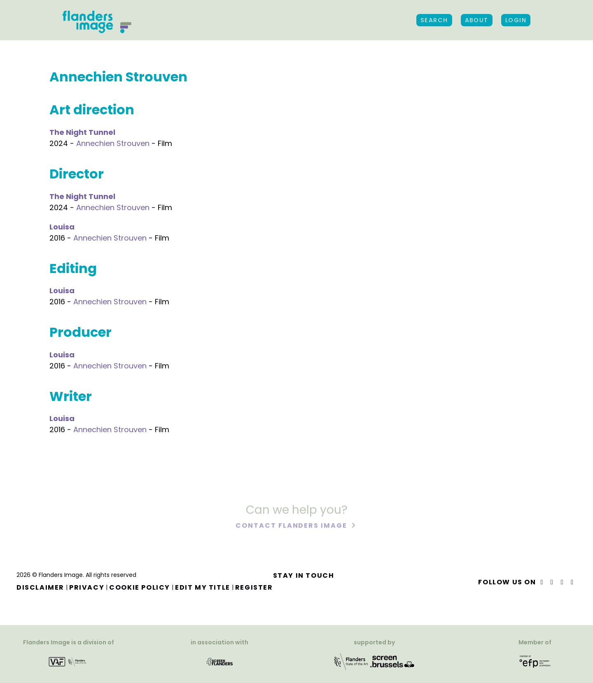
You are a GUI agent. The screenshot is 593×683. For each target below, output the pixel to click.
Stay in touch (303, 575)
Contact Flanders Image (292, 526)
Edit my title (202, 587)
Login (515, 20)
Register (254, 587)
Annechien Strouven (112, 143)
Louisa (62, 227)
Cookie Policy (139, 587)
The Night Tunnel (82, 132)
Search (434, 20)
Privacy (86, 587)
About (476, 20)
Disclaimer (40, 587)
